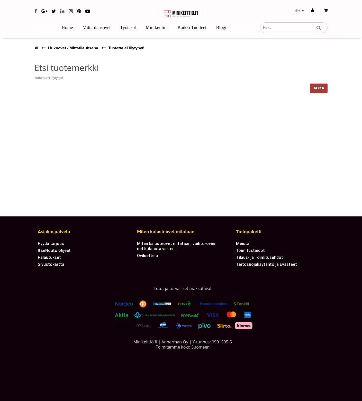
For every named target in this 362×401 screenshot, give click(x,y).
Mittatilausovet (96, 27)
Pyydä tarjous (51, 243)
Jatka (318, 88)
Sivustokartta (51, 264)
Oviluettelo (147, 255)
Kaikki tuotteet (191, 27)
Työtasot (127, 27)
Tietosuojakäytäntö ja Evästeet (266, 264)
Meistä (242, 243)
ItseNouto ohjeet (54, 250)
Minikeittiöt (156, 27)
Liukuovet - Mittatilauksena (73, 48)
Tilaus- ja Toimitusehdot (259, 257)
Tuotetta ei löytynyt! (126, 48)
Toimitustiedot (250, 250)
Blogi (221, 27)
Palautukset (49, 257)
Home (66, 27)
